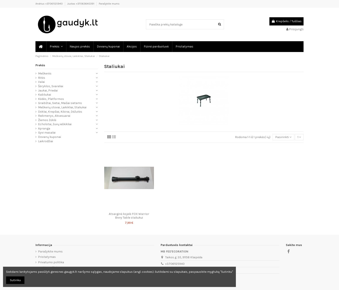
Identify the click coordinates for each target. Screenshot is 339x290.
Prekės (40, 65)
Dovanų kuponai (49, 137)
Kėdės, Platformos (51, 99)
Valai (41, 82)
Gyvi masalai (47, 132)
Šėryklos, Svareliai (50, 86)
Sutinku (15, 280)
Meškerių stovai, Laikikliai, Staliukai (62, 107)
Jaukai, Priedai (48, 90)
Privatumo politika (51, 262)
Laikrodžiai (45, 141)
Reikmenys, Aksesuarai (54, 116)
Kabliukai (44, 94)
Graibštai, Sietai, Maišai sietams (60, 103)
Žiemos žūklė (47, 120)
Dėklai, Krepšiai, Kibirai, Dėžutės (60, 111)
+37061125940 (175, 264)
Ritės (41, 78)
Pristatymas (47, 257)
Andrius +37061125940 (49, 3)
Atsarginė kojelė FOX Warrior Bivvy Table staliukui (129, 215)
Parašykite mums (109, 3)
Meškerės (44, 73)
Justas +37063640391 (81, 3)
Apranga (44, 128)
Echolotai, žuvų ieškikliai (55, 124)
